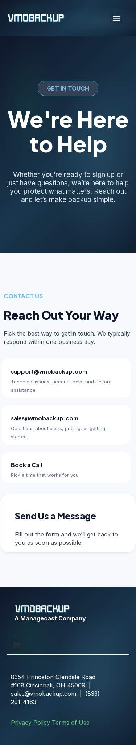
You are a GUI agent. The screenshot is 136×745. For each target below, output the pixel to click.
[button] (116, 18)
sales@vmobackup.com (44, 417)
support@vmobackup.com (49, 371)
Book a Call (26, 464)
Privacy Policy (30, 722)
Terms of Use (71, 722)
